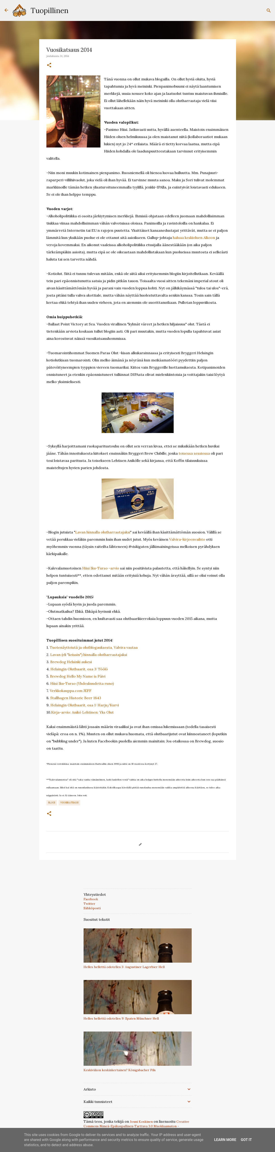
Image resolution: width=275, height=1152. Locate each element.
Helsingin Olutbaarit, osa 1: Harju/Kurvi (84, 705)
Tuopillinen (49, 10)
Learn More (225, 1140)
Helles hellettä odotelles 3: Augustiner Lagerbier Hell (124, 967)
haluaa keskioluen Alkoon (194, 237)
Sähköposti (92, 908)
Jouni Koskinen (141, 1122)
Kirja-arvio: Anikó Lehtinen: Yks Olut (82, 712)
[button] (49, 65)
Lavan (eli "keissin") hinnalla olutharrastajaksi (88, 654)
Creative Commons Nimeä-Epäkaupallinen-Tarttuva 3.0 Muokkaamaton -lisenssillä (136, 1126)
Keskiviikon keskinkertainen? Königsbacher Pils (120, 1070)
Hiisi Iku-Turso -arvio (100, 568)
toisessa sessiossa (194, 453)
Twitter (89, 904)
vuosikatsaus (69, 802)
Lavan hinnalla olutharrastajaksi (102, 532)
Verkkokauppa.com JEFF (70, 690)
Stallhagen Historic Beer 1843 (75, 698)
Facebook (91, 899)
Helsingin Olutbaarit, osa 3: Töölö (79, 669)
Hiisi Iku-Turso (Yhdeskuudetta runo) (82, 683)
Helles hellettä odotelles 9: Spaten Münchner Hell (121, 1018)
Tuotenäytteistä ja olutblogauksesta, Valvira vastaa (94, 647)
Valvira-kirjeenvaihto (187, 539)
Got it (246, 1140)
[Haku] (268, 10)
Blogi (51, 802)
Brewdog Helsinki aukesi (71, 662)
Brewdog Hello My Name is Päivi (77, 676)
